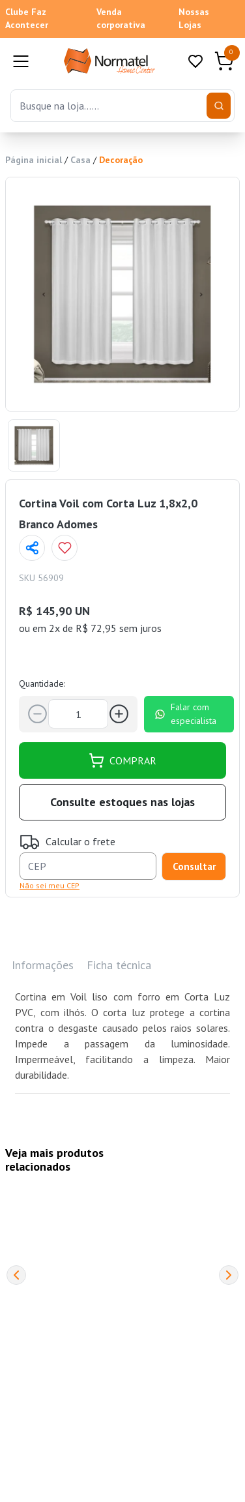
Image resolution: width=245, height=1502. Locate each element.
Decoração (121, 160)
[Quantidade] (78, 713)
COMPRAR (122, 760)
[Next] (228, 1275)
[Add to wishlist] (64, 548)
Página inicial (33, 160)
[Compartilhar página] (32, 548)
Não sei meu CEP (49, 885)
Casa (80, 160)
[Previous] (16, 1275)
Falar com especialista (185, 714)
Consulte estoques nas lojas (122, 801)
